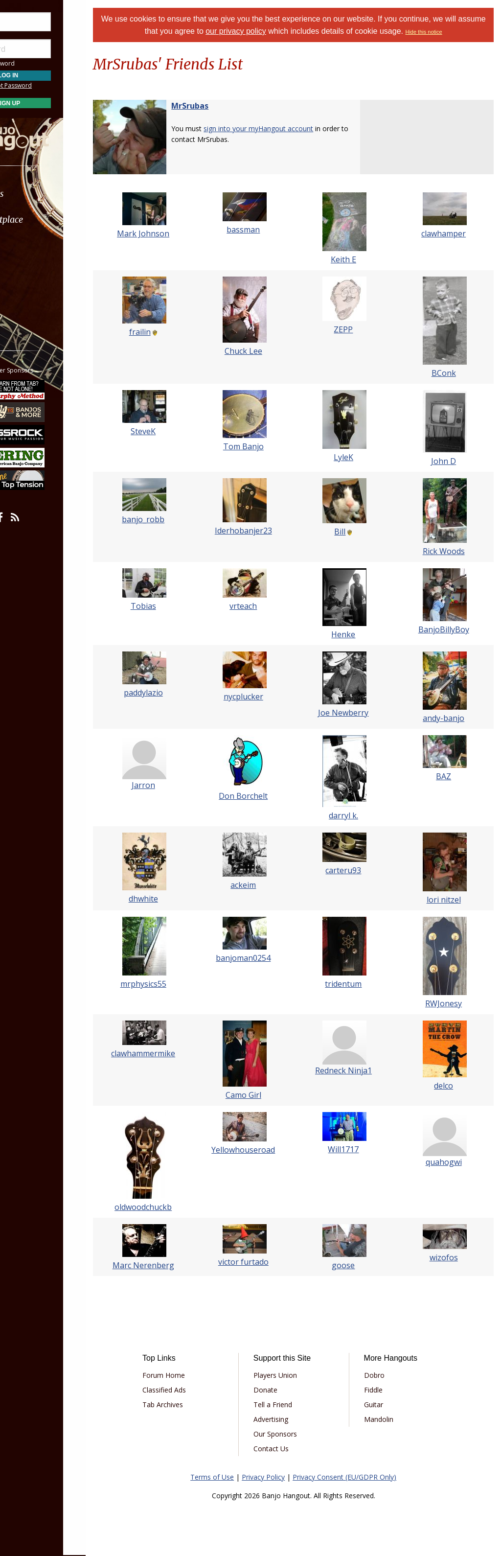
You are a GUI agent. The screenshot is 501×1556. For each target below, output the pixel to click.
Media (33, 271)
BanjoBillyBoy (446, 629)
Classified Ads (186, 1389)
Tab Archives (185, 1404)
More (31, 297)
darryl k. (352, 815)
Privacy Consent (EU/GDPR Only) (357, 1477)
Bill (349, 531)
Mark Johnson (164, 233)
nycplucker (258, 696)
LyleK (353, 457)
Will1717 (352, 1149)
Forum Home (186, 1375)
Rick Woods (447, 551)
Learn (32, 245)
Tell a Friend (288, 1404)
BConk (446, 373)
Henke (352, 634)
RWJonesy (446, 1003)
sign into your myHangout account (283, 128)
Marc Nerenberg (164, 1265)
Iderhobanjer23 (258, 530)
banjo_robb (164, 519)
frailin (161, 331)
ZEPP (352, 329)
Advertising (286, 1419)
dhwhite (164, 898)
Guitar (381, 1404)
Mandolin (387, 1419)
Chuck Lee (258, 351)
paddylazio (164, 692)
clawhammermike (165, 1053)
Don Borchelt (258, 795)
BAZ (446, 776)
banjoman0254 (258, 957)
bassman (258, 229)
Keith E (352, 259)
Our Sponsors (291, 1434)
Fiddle (381, 1389)
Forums (36, 193)
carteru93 (352, 870)
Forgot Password (55, 85)
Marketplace (45, 219)
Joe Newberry (352, 712)
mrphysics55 (164, 983)
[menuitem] (55, 194)
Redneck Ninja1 (352, 1070)
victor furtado (258, 1261)
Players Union (291, 1375)
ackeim (258, 885)
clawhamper (446, 233)
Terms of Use (224, 1477)
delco (446, 1085)
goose (352, 1265)
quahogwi (447, 1162)
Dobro (382, 1375)
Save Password (37, 63)
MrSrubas (214, 105)
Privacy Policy (275, 1477)
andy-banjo (446, 718)
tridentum (352, 983)
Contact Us (286, 1448)
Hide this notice (451, 32)
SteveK (164, 431)
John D (446, 461)
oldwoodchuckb (164, 1207)
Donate (281, 1389)
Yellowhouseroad (258, 1149)
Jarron (164, 785)
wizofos (447, 1257)
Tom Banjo (258, 446)
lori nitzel (447, 899)
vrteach (258, 606)
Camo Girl (258, 1095)
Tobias (164, 606)
